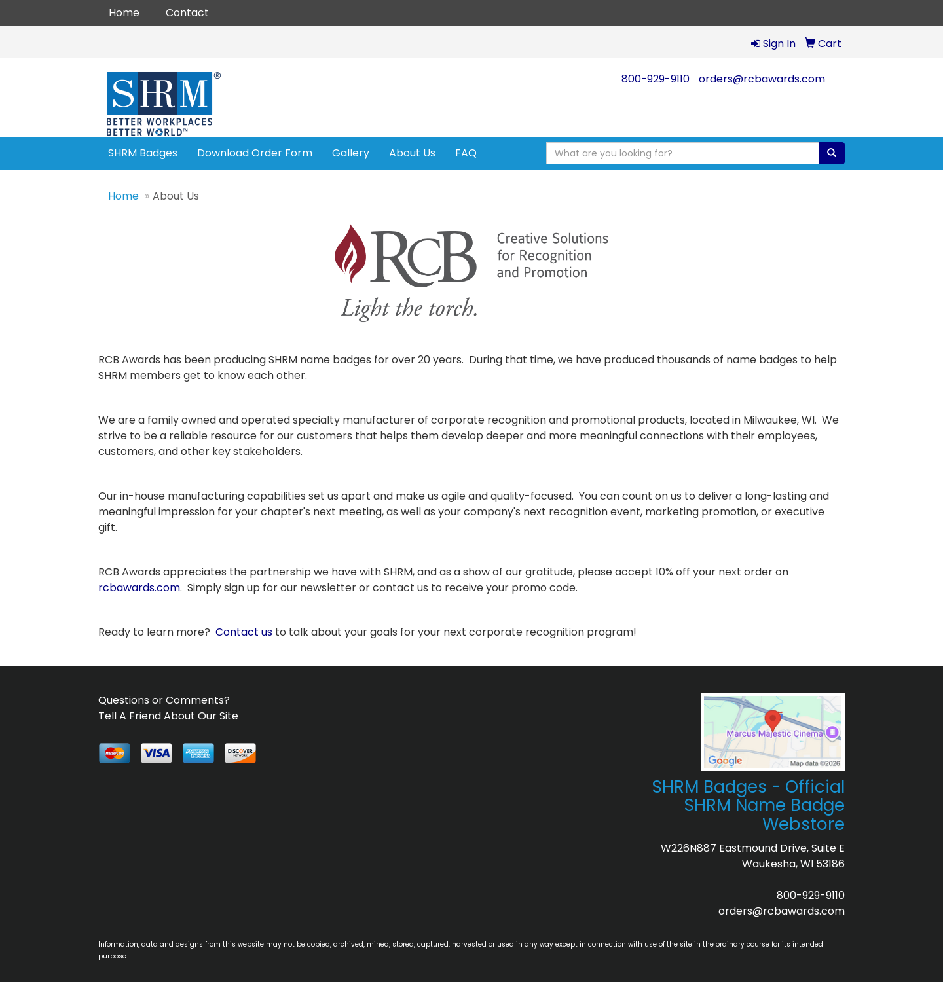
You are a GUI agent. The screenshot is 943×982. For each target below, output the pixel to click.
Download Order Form (254, 152)
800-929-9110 (655, 78)
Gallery (350, 152)
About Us (412, 152)
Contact (187, 12)
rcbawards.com (139, 587)
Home (124, 12)
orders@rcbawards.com (762, 78)
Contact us (243, 632)
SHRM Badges (142, 152)
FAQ (466, 152)
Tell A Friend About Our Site (168, 715)
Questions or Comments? (164, 700)
